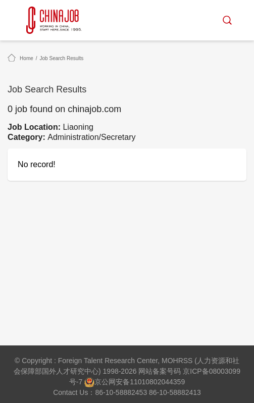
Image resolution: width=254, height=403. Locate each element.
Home (26, 58)
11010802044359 (157, 382)
